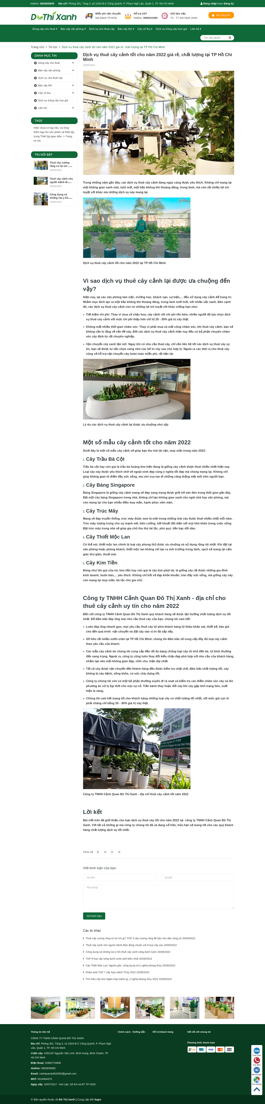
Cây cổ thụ (145, 29)
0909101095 (150, 17)
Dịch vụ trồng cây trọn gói (171, 29)
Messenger (257, 1071)
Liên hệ (195, 29)
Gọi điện (257, 1061)
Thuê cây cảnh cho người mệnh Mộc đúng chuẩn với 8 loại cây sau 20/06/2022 (131, 945)
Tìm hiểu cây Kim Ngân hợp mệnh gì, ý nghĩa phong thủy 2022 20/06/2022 (129, 979)
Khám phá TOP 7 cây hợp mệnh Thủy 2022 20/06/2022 (118, 972)
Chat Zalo (257, 1052)
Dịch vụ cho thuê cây (101, 29)
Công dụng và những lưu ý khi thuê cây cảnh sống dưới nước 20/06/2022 (128, 951)
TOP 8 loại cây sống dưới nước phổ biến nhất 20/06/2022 (119, 958)
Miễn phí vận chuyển (108, 13)
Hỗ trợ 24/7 (140, 13)
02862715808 (53, 1062)
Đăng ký (229, 3)
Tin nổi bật (44, 154)
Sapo (97, 1099)
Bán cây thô (126, 29)
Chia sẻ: (88, 851)
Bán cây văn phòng (73, 29)
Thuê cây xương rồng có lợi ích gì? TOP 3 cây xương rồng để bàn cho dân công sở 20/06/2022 (140, 938)
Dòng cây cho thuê (44, 29)
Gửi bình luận (94, 916)
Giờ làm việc (178, 13)
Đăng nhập (208, 3)
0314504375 (45, 1079)
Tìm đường (257, 1080)
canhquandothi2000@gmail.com (58, 1073)
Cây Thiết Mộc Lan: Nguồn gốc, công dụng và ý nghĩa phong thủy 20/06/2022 (130, 965)
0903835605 (47, 3)
